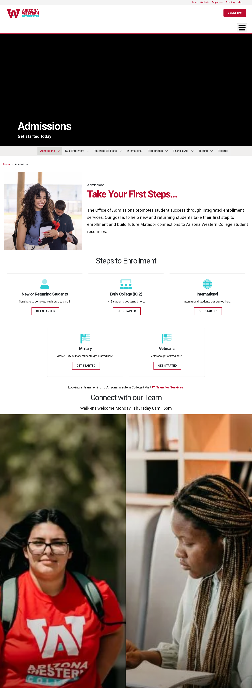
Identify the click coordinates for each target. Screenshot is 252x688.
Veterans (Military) (107, 150)
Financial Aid (182, 150)
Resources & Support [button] (177, 26)
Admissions (48, 150)
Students (204, 2)
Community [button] (223, 26)
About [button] (15, 26)
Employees (217, 2)
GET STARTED (45, 309)
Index (195, 2)
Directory (230, 2)
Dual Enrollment (75, 150)
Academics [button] (50, 26)
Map (240, 2)
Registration (156, 150)
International (134, 149)
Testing (204, 150)
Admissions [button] (90, 26)
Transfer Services (167, 386)
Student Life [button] (131, 26)
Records (223, 149)
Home (6, 162)
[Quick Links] (234, 13)
